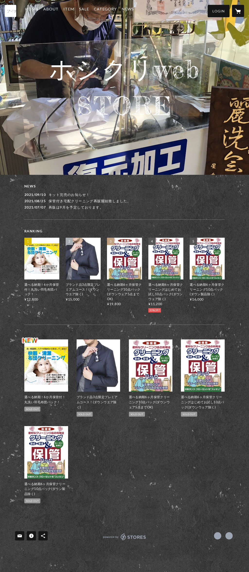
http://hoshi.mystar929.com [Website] (229, 535)
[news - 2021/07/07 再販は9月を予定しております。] (124, 207)
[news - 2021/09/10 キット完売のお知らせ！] (124, 194)
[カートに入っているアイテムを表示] (238, 11)
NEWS (134, 10)
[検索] (11, 11)
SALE (91, 10)
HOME (38, 10)
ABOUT (57, 10)
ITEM (75, 10)
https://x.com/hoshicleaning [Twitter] (217, 535)
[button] (219, 11)
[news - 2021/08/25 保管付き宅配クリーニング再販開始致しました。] (124, 200)
